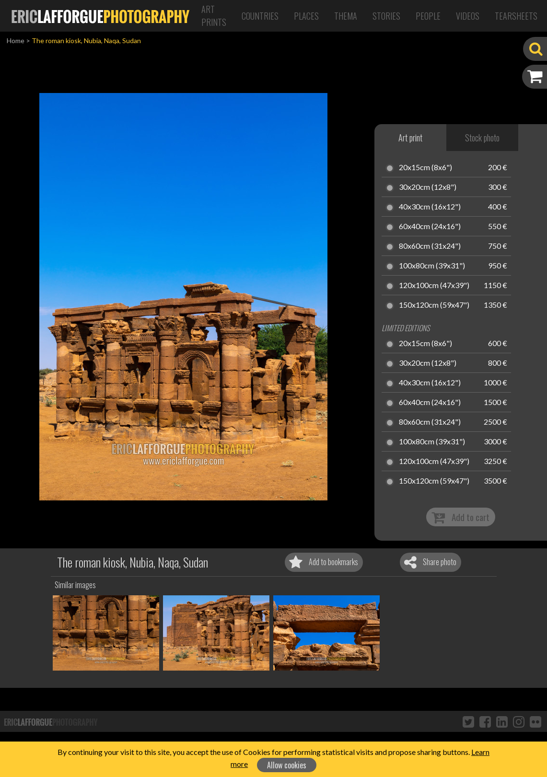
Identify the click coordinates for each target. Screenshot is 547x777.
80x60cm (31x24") (430, 246)
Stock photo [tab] (482, 137)
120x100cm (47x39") (434, 286)
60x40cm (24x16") (430, 227)
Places (306, 16)
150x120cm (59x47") (434, 305)
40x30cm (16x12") (430, 207)
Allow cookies (286, 765)
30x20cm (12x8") (427, 187)
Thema (345, 16)
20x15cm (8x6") (425, 168)
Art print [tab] (410, 137)
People (428, 16)
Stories (386, 16)
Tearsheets (516, 16)
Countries (260, 16)
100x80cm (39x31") (432, 266)
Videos (467, 16)
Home (15, 40)
